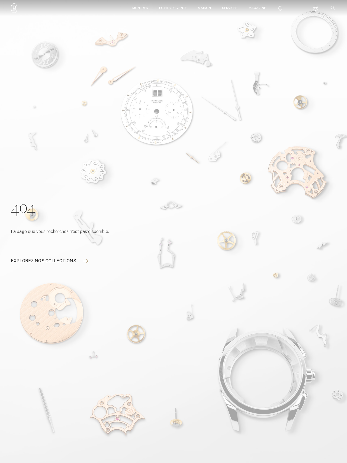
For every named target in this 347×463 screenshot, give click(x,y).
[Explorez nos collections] (43, 260)
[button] (331, 8)
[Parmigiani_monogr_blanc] (14, 8)
